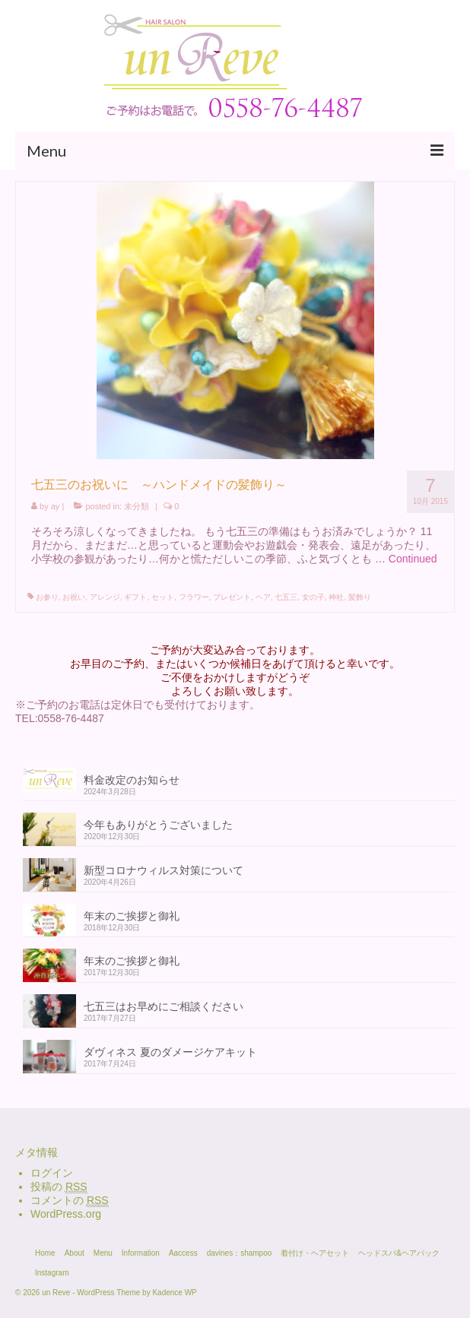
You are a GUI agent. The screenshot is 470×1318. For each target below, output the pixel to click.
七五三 (286, 597)
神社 (336, 597)
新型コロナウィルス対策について (163, 870)
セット (162, 597)
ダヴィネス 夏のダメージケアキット (170, 1052)
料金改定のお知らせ (131, 780)
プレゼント (232, 597)
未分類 (136, 506)
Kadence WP (174, 1292)
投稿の (58, 1186)
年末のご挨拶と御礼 (131, 916)
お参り (47, 597)
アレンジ (105, 597)
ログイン (51, 1173)
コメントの (69, 1200)
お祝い (73, 597)
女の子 (313, 597)
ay (55, 506)
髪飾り (359, 597)
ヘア (263, 597)
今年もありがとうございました (158, 825)
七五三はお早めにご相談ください (163, 1006)
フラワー (194, 597)
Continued (413, 559)
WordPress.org (65, 1214)
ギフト (135, 597)
